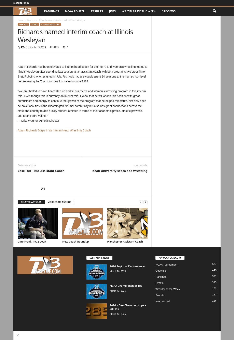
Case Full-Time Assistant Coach (41, 171)
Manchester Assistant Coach (125, 241)
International (162, 301)
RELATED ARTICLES (31, 201)
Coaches (31, 20)
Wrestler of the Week (138, 11)
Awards (159, 295)
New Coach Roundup (75, 241)
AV (22, 47)
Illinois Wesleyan (50, 24)
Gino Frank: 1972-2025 (32, 241)
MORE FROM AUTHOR (59, 201)
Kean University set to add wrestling (119, 171)
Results (97, 11)
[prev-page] (141, 202)
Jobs (112, 11)
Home (20, 20)
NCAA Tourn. (75, 11)
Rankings (51, 11)
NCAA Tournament (166, 264)
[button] (214, 11)
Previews (169, 11)
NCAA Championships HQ (126, 286)
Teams (34, 24)
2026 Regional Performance (127, 266)
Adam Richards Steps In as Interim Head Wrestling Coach (54, 130)
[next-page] (145, 202)
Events (159, 282)
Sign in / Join (21, 2)
